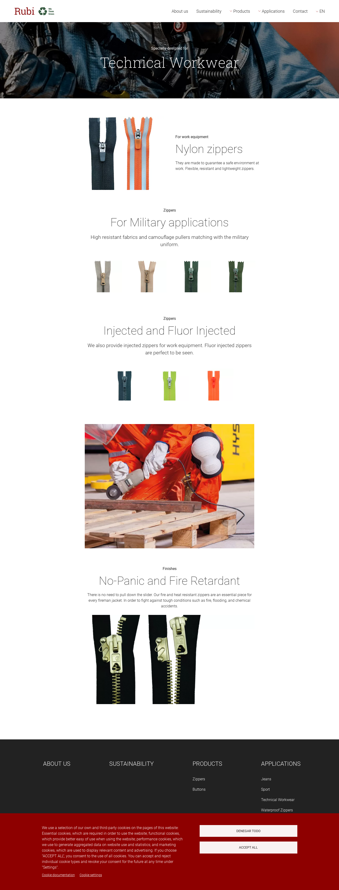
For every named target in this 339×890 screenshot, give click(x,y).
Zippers (199, 779)
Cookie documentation (58, 875)
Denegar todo (248, 831)
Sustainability (209, 11)
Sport (265, 789)
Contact (300, 11)
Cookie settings (91, 875)
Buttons (199, 789)
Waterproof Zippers (277, 810)
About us (180, 11)
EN (322, 11)
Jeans (266, 779)
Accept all (248, 847)
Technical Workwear (278, 800)
